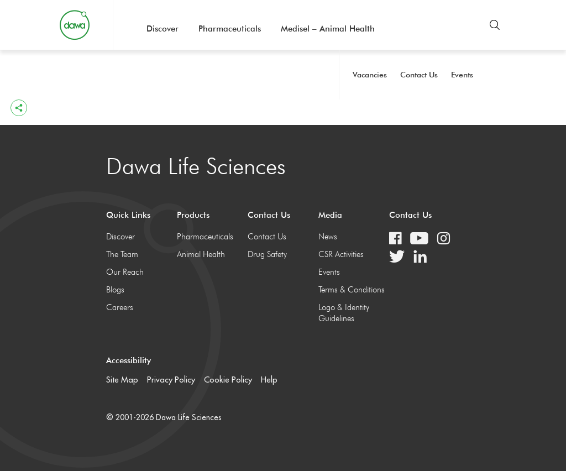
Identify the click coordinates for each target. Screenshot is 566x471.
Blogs (115, 290)
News (327, 237)
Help (269, 379)
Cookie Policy (228, 379)
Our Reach (125, 272)
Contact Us (419, 74)
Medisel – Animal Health (328, 29)
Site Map (122, 379)
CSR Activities (341, 254)
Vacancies (370, 74)
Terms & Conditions (351, 290)
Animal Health (201, 254)
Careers (119, 307)
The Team (122, 254)
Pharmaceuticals (229, 29)
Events (462, 74)
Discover (162, 29)
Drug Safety (267, 254)
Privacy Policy (171, 379)
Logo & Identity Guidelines (343, 312)
